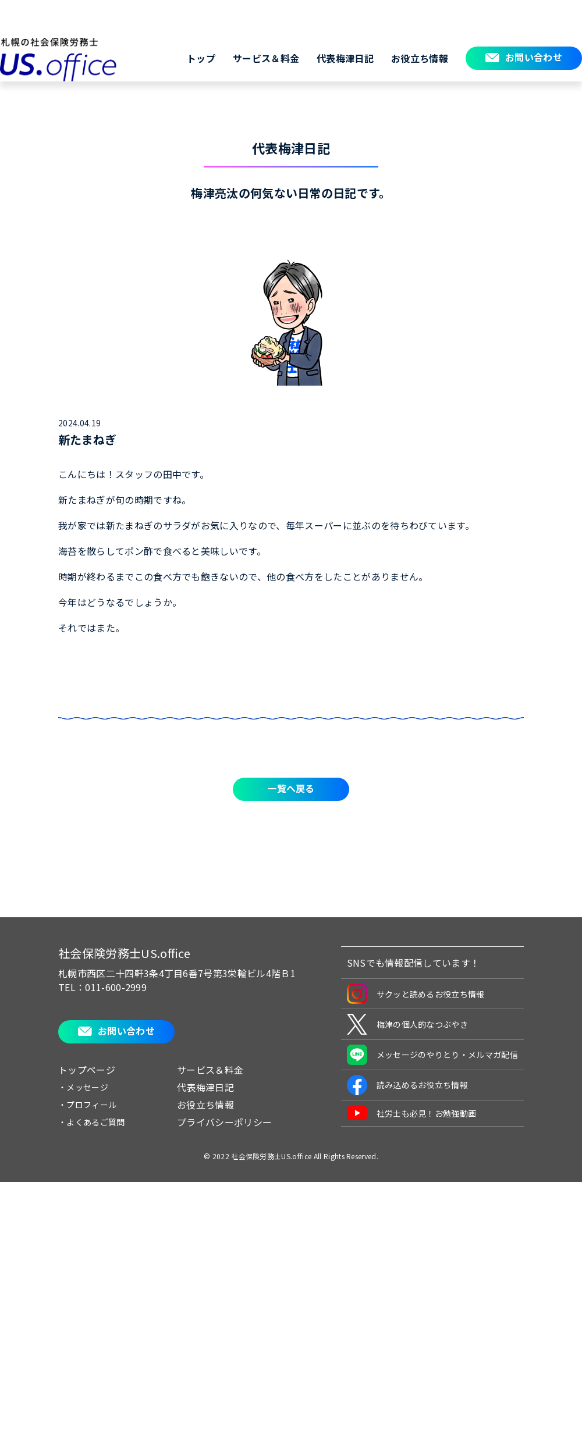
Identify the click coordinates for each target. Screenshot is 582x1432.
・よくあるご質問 (91, 1122)
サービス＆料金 (266, 58)
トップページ (86, 1070)
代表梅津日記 (345, 58)
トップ (201, 58)
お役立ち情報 (419, 58)
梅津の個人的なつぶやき (408, 1024)
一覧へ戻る (291, 788)
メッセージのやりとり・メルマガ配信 (432, 1055)
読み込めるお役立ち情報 (408, 1085)
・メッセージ (83, 1087)
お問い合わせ (533, 57)
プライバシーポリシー (224, 1122)
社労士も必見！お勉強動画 (412, 1113)
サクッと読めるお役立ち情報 (416, 994)
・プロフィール (87, 1104)
